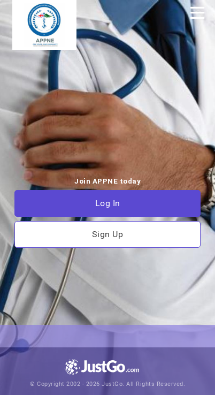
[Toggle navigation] (197, 13)
